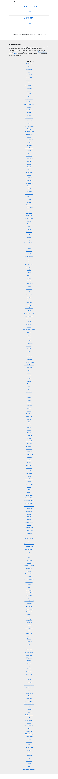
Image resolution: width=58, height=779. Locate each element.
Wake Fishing (29, 734)
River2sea (29, 595)
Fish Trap (29, 278)
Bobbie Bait (29, 156)
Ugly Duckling (29, 720)
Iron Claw (29, 367)
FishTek (29, 286)
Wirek (29, 739)
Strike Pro (29, 674)
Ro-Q (29, 598)
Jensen (29, 384)
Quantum (29, 568)
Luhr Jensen (29, 449)
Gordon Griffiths (29, 308)
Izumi (29, 373)
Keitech (29, 397)
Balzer (29, 112)
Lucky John (29, 443)
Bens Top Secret (29, 126)
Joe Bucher (29, 392)
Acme (29, 82)
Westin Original (29, 736)
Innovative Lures (29, 362)
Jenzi (29, 386)
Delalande (29, 232)
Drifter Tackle (29, 256)
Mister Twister (29, 484)
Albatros (29, 93)
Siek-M (29, 636)
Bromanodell (29, 172)
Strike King (29, 671)
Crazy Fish (29, 215)
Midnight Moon (29, 479)
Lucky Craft (29, 441)
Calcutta (29, 186)
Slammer (29, 641)
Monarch (29, 492)
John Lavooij (29, 394)
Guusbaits (29, 324)
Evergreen (29, 267)
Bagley (29, 107)
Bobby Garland (29, 158)
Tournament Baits (29, 704)
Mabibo (29, 460)
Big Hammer (29, 139)
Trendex (29, 706)
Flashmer (29, 289)
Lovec (29, 432)
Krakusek (29, 411)
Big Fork (29, 137)
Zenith (29, 763)
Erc (29, 262)
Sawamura (29, 622)
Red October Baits (29, 579)
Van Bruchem (29, 725)
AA (29, 66)
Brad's (29, 169)
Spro (29, 666)
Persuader (29, 536)
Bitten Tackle (29, 148)
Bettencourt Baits (29, 131)
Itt (29, 370)
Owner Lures (29, 530)
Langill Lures (29, 416)
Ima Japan (29, 356)
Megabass (29, 473)
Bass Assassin (29, 118)
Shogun (29, 630)
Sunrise (29, 679)
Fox (29, 291)
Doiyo (29, 248)
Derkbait (29, 237)
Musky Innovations (29, 506)
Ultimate (29, 723)
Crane (29, 210)
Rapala (29, 571)
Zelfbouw (29, 761)
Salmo (29, 614)
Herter (29, 335)
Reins (29, 584)
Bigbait (29, 142)
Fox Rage (29, 294)
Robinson (29, 603)
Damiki (29, 229)
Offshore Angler (29, 522)
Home (11, 2)
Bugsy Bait (29, 180)
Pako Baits (29, 533)
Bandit (29, 115)
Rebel (29, 576)
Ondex (29, 525)
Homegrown (29, 343)
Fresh (29, 297)
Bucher (29, 175)
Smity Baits (29, 649)
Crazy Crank (29, 213)
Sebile (29, 625)
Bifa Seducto (29, 134)
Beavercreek (29, 120)
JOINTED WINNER (29, 6)
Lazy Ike (29, 419)
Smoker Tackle (29, 652)
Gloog (29, 305)
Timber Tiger (29, 698)
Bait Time (29, 110)
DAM (29, 226)
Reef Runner (29, 582)
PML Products (29, 549)
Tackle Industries (29, 687)
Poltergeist (29, 555)
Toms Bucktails (29, 701)
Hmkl (29, 340)
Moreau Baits (29, 498)
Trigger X (29, 712)
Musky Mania (29, 508)
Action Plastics (29, 85)
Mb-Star (29, 470)
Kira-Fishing (29, 405)
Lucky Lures (29, 446)
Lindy (29, 424)
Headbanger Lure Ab (29, 329)
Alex (29, 96)
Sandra (29, 617)
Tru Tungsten (29, 715)
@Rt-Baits (29, 63)
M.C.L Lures (29, 457)
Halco (29, 327)
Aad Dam (29, 69)
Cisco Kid (29, 196)
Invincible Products (29, 365)
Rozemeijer (29, 612)
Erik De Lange (29, 264)
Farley (29, 272)
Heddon (29, 332)
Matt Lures (29, 465)
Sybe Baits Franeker (29, 685)
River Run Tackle (29, 593)
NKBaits (29, 514)
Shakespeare (29, 628)
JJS (29, 389)
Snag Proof (29, 655)
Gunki (29, 321)
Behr (29, 123)
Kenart (29, 400)
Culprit (29, 221)
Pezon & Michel (29, 538)
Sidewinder (29, 633)
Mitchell (29, 487)
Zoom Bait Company (29, 769)
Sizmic (29, 639)
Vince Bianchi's (29, 731)
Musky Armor (29, 503)
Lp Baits (29, 438)
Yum (29, 753)
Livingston (29, 427)
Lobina (29, 430)
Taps (29, 690)
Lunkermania (29, 454)
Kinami (29, 403)
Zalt (29, 758)
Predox (29, 557)
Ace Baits (29, 77)
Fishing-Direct (29, 283)
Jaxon (29, 381)
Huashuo (29, 351)
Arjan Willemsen (29, 99)
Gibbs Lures (29, 302)
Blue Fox (29, 153)
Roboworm (29, 606)
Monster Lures (29, 495)
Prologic (29, 563)
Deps (29, 234)
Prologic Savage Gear (29, 565)
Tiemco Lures (29, 693)
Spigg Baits (29, 658)
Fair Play (29, 270)
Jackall (29, 375)
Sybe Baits (29, 682)
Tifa (29, 696)
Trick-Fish (29, 709)
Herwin (29, 337)
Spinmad (29, 660)
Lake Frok (29, 413)
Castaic (29, 188)
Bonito (29, 164)
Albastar (29, 91)
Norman (29, 519)
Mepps (29, 476)
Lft (29, 422)
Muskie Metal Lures (29, 500)
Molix (29, 489)
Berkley (29, 129)
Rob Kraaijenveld (29, 601)
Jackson (29, 378)
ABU (29, 72)
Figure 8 (29, 275)
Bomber (29, 161)
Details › (29, 11)
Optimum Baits (29, 527)
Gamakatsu (29, 300)
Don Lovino (29, 251)
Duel (29, 259)
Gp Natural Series (29, 313)
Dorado (29, 253)
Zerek (29, 766)
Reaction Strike (29, 574)
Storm (29, 668)
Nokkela (29, 517)
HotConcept (29, 346)
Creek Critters (29, 218)
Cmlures (29, 199)
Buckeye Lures (29, 177)
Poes (29, 552)
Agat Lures (29, 88)
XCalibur (29, 744)
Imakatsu (29, 359)
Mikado (29, 481)
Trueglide (29, 717)
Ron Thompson (29, 609)
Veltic (29, 728)
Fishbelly (29, 281)
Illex (29, 354)
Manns (29, 462)
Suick (29, 677)
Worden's (29, 742)
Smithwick (29, 647)
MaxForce (29, 468)
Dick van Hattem (29, 243)
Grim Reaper (29, 319)
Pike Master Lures (29, 544)
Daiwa (29, 224)
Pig (29, 541)
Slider (29, 644)
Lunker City (29, 451)
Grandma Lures (29, 316)
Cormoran (29, 205)
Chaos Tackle (29, 191)
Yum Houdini (29, 755)
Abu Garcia (29, 74)
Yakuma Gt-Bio (29, 747)
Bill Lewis (29, 145)
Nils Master (29, 511)
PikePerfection (29, 546)
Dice (29, 240)
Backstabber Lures (29, 104)
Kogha (29, 408)
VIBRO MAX (29, 18)
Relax (29, 587)
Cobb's (29, 202)
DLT (29, 245)
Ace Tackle (29, 80)
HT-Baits (29, 348)
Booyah (29, 167)
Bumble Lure (29, 183)
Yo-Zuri (29, 750)
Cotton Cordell (29, 207)
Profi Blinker (29, 560)
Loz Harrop (29, 435)
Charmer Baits (29, 194)
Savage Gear (29, 620)
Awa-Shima (29, 101)
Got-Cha (29, 310)
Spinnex (29, 663)
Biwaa (29, 150)
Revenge (29, 590)
